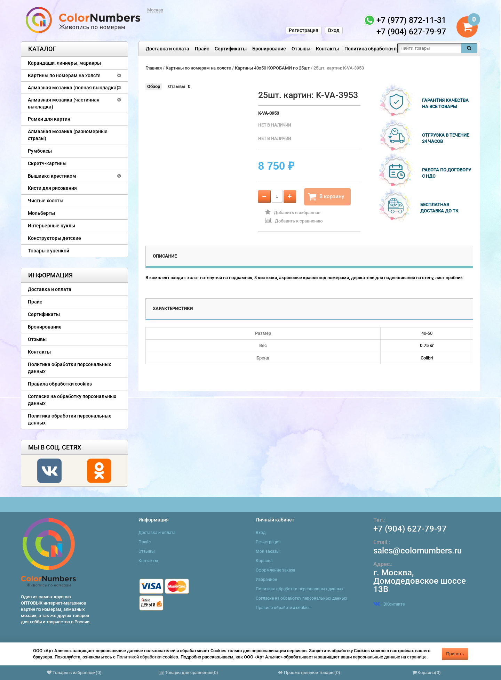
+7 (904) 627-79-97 (410, 529)
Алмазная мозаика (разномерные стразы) (68, 135)
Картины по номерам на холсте (64, 75)
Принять (455, 653)
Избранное (266, 579)
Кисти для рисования (52, 188)
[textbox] (429, 48)
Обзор (153, 86)
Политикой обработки (139, 656)
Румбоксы (40, 151)
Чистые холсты (45, 200)
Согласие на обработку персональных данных (72, 400)
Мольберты (41, 213)
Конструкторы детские (54, 238)
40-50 (426, 333)
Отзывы (301, 48)
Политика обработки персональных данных (395, 48)
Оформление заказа (275, 570)
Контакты (327, 48)
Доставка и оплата (167, 48)
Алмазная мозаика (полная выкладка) (73, 87)
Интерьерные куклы (51, 225)
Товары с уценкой (48, 250)
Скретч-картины (47, 163)
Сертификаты (231, 48)
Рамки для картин (49, 119)
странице (417, 656)
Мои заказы (268, 551)
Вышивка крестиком (52, 176)
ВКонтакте (389, 604)
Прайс (202, 48)
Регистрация (303, 30)
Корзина (264, 560)
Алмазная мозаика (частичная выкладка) (64, 103)
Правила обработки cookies (60, 384)
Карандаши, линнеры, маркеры (64, 63)
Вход (334, 30)
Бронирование (269, 48)
